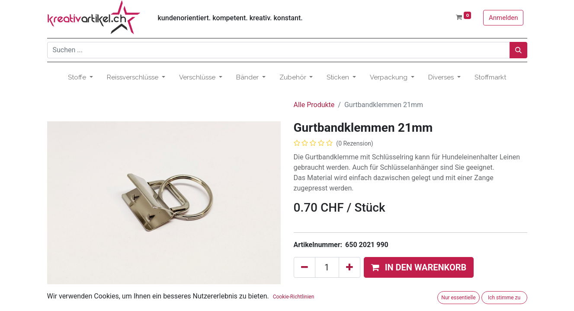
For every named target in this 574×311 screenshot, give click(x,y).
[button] (419, 267)
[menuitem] (490, 77)
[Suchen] (518, 50)
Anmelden (503, 18)
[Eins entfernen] (304, 267)
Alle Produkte (314, 105)
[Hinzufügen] (349, 267)
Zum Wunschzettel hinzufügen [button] (346, 289)
